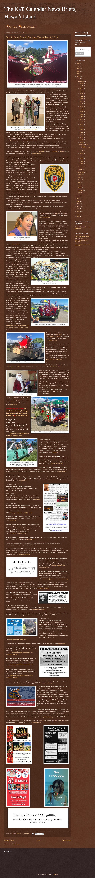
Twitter (62, 151)
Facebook (41, 151)
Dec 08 (82, 142)
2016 (78, 201)
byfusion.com (16, 244)
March (80, 187)
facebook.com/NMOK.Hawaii (24, 513)
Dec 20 (82, 111)
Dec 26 (82, 96)
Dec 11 (82, 134)
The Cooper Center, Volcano (82, 236)
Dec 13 (82, 129)
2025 (78, 63)
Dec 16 (82, 122)
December (81, 81)
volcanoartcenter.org (56, 463)
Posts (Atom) (15, 844)
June (79, 180)
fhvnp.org (55, 452)
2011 (78, 214)
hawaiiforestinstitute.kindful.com (17, 639)
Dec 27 (82, 93)
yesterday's (54, 359)
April (79, 185)
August (80, 174)
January (80, 192)
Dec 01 (82, 163)
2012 (78, 211)
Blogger (56, 874)
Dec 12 (82, 132)
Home (38, 840)
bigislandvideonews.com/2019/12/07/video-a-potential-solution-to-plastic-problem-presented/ (17, 327)
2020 (78, 76)
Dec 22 (82, 106)
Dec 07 (82, 150)
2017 (78, 198)
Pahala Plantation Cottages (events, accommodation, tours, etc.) (82, 240)
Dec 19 (82, 114)
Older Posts (66, 840)
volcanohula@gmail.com (58, 565)
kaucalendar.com (36, 153)
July (79, 177)
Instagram (54, 151)
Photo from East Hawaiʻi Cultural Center (29, 129)
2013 (78, 209)
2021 (78, 73)
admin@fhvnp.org (15, 533)
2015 (78, 203)
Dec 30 (82, 85)
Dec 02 (82, 161)
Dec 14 (82, 127)
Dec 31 (82, 83)
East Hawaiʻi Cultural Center (29, 140)
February (80, 190)
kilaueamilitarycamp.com (38, 609)
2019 (78, 79)
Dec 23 (82, 104)
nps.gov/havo (61, 471)
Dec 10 (82, 137)
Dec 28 (82, 91)
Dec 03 (82, 158)
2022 (78, 71)
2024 (78, 66)
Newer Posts (9, 840)
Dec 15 (82, 124)
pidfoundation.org (48, 717)
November (81, 167)
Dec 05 (82, 153)
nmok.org (12, 513)
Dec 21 (82, 109)
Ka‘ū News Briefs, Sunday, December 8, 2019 (32, 37)
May (79, 182)
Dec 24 (82, 101)
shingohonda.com (13, 140)
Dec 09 (82, 140)
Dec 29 (82, 88)
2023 (78, 68)
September (81, 172)
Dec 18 (82, 116)
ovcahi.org (37, 499)
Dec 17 (82, 119)
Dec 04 (82, 156)
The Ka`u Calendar (28, 27)
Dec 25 (82, 98)
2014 (78, 206)
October (80, 169)
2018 (78, 196)
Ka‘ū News (13, 27)
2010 (78, 216)
